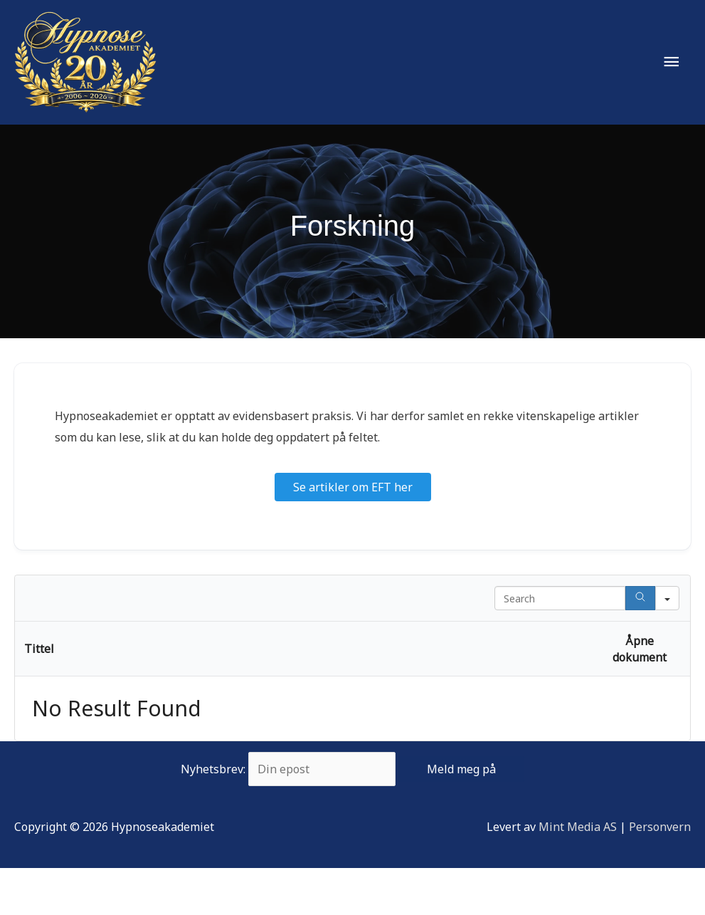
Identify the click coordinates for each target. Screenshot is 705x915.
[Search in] (667, 598)
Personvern (660, 827)
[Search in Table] (559, 598)
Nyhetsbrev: (352, 769)
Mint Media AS (578, 827)
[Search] (640, 598)
